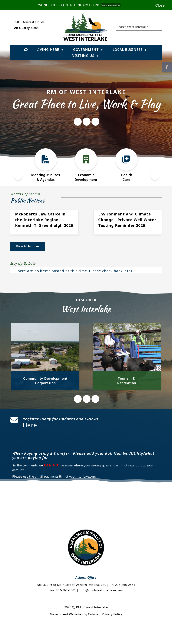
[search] (137, 26)
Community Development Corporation (45, 380)
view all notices (27, 246)
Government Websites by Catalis (74, 614)
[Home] (25, 49)
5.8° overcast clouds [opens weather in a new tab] (30, 22)
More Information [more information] (110, 5)
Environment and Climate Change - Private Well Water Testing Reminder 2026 (127, 219)
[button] (159, 26)
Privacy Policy (112, 614)
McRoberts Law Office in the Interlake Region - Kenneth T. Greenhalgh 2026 (44, 219)
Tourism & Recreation (126, 380)
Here (31, 425)
